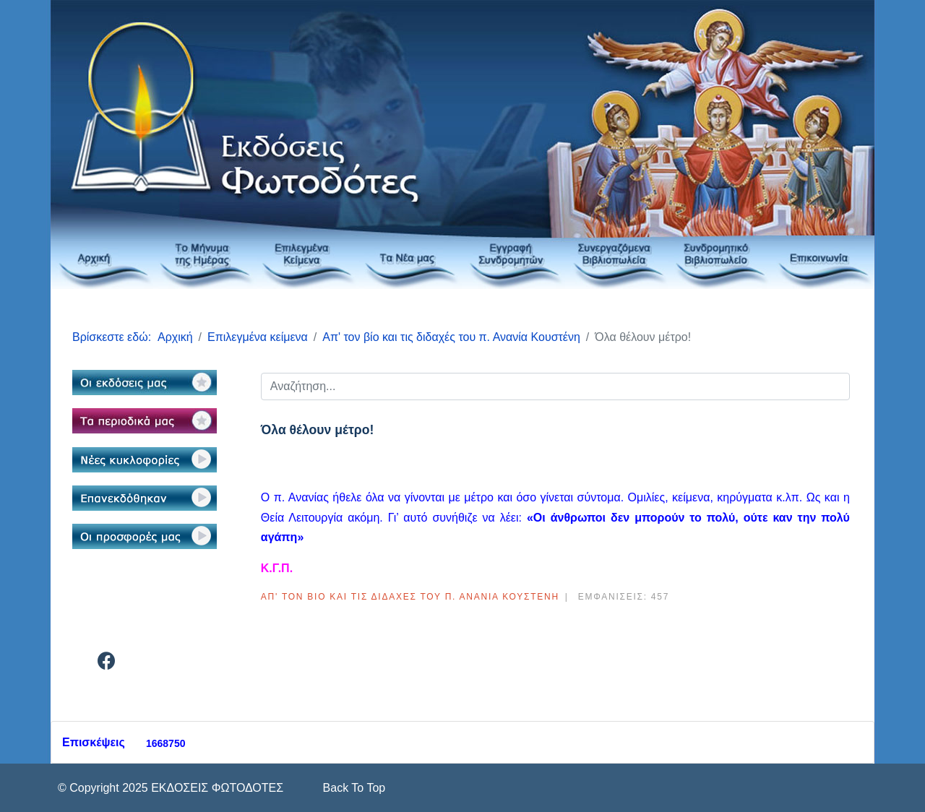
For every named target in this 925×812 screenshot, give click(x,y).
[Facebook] (107, 663)
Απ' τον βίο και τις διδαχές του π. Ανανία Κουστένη (410, 597)
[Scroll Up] (352, 788)
